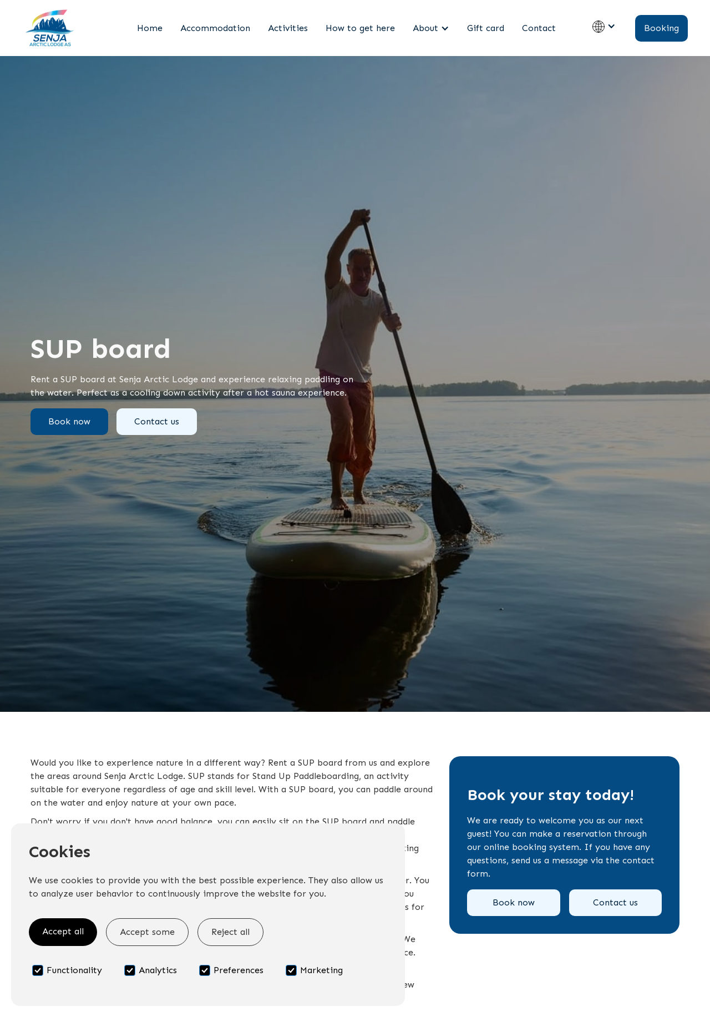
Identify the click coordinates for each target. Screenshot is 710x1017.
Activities (288, 28)
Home (150, 28)
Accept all (63, 931)
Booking (661, 28)
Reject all (230, 932)
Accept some (147, 932)
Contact (539, 28)
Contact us (156, 421)
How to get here (360, 28)
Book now (69, 421)
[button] (431, 28)
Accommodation (215, 28)
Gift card (485, 28)
